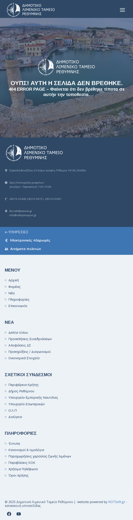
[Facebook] (9, 514)
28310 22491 (53, 199)
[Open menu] (122, 10)
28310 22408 (17, 199)
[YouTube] (18, 514)
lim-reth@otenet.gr (20, 211)
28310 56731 (35, 199)
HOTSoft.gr (116, 502)
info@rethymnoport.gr (22, 215)
